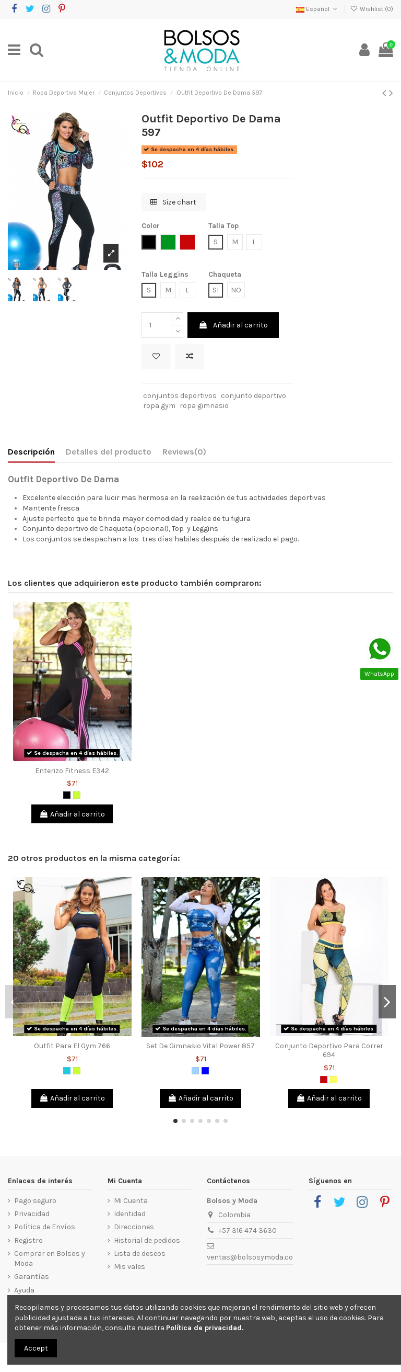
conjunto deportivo (253, 395)
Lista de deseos (140, 1253)
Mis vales (129, 1266)
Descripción (31, 452)
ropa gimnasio (204, 405)
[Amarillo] (333, 1079)
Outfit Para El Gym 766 (72, 1045)
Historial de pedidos (147, 1240)
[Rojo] (323, 1079)
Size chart (173, 202)
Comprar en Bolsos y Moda (49, 1258)
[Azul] (205, 1070)
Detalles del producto (108, 452)
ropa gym (159, 405)
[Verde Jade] (66, 1070)
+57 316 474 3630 (247, 1230)
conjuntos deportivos (180, 395)
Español (317, 9)
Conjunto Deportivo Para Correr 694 (329, 1050)
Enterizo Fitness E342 (72, 770)
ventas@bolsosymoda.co (250, 1257)
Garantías (31, 1276)
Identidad (130, 1213)
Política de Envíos (44, 1226)
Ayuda (24, 1290)
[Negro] (66, 795)
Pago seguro (35, 1200)
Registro (28, 1240)
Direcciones (134, 1226)
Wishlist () (371, 9)
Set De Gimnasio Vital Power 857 (200, 1045)
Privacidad (32, 1213)
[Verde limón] (76, 795)
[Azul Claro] (195, 1070)
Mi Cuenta (131, 1200)
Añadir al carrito (233, 325)
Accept (36, 1348)
